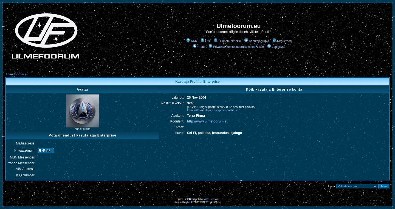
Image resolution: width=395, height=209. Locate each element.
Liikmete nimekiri (227, 41)
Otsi (206, 41)
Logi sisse (276, 46)
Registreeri (282, 41)
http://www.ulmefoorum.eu (207, 121)
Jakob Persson (210, 199)
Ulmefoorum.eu (17, 74)
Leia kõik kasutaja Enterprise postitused (213, 110)
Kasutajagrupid (256, 41)
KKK (191, 41)
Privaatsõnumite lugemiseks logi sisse (236, 46)
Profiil (199, 46)
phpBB (189, 202)
